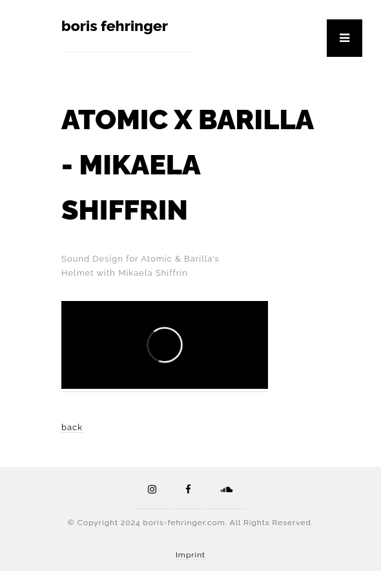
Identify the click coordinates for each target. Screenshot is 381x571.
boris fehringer (114, 25)
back (72, 427)
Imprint (190, 554)
